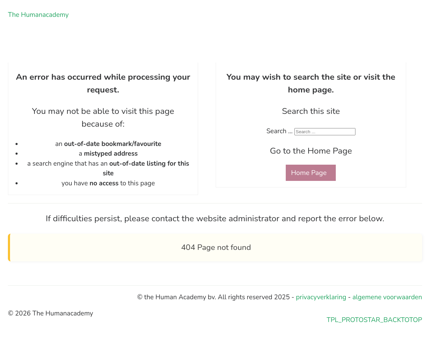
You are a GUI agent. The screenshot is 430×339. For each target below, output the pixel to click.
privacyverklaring (321, 297)
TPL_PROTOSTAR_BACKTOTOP (374, 320)
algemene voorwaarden (387, 297)
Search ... (279, 131)
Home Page (308, 172)
